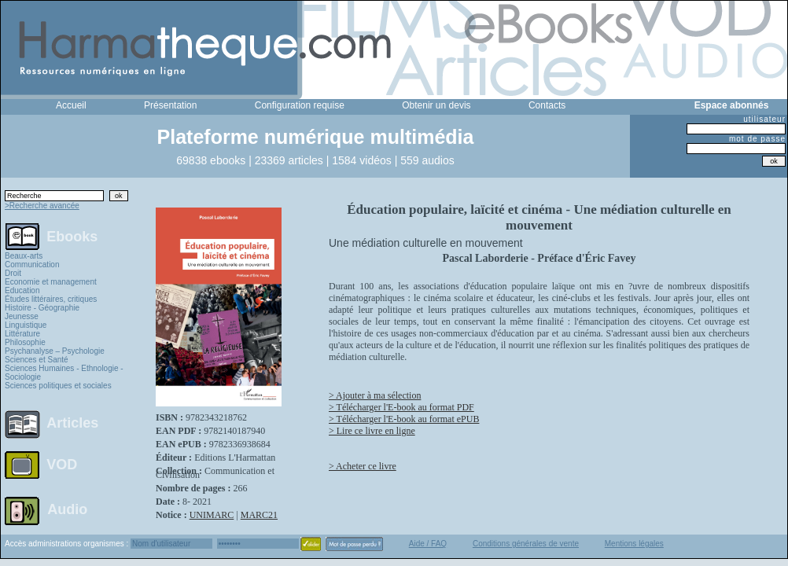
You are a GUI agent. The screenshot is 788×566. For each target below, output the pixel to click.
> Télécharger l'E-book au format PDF (401, 407)
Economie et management (51, 281)
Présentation (170, 105)
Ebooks (72, 236)
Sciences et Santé (36, 359)
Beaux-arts (23, 256)
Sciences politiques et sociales (58, 385)
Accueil (71, 105)
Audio (67, 508)
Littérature (22, 333)
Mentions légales (634, 543)
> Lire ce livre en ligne (372, 430)
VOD (61, 464)
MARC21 (259, 514)
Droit (13, 273)
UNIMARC (212, 514)
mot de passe (757, 138)
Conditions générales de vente (526, 543)
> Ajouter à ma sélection (375, 395)
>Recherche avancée (42, 205)
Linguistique (25, 325)
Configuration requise (299, 105)
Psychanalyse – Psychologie (55, 351)
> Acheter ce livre (362, 466)
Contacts (546, 105)
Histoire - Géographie (42, 307)
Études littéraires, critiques (51, 299)
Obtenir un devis (436, 105)
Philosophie (25, 342)
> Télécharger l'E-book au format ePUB (404, 418)
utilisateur (764, 119)
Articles (72, 423)
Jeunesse (22, 316)
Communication (32, 264)
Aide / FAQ (428, 543)
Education (22, 290)
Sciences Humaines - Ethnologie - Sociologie (64, 372)
